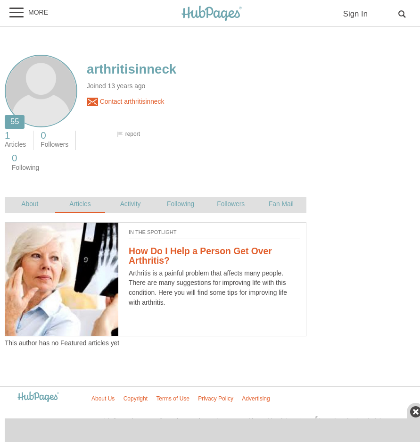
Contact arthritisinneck (125, 102)
